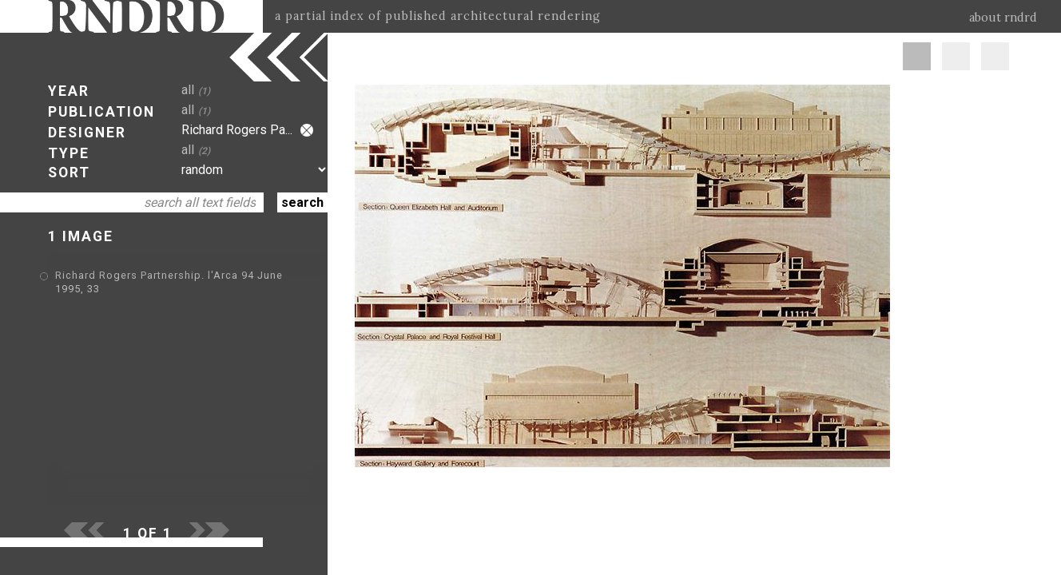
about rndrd (1003, 17)
